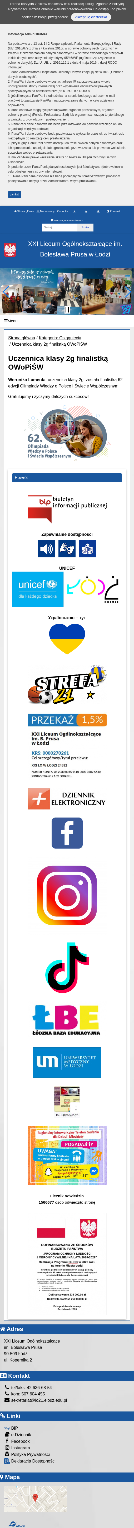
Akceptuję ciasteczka (91, 17)
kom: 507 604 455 (24, 1394)
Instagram (17, 1447)
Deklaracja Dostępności (30, 1461)
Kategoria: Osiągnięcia (60, 338)
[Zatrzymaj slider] (67, 309)
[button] (6, 291)
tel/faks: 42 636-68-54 (28, 1387)
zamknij (14, 194)
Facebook (17, 1441)
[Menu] (67, 321)
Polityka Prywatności (27, 1454)
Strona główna (24, 211)
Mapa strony (45, 211)
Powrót (21, 477)
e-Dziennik (17, 1434)
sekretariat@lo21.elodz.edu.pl (35, 1400)
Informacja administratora (67, 220)
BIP (11, 1428)
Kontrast (113, 211)
